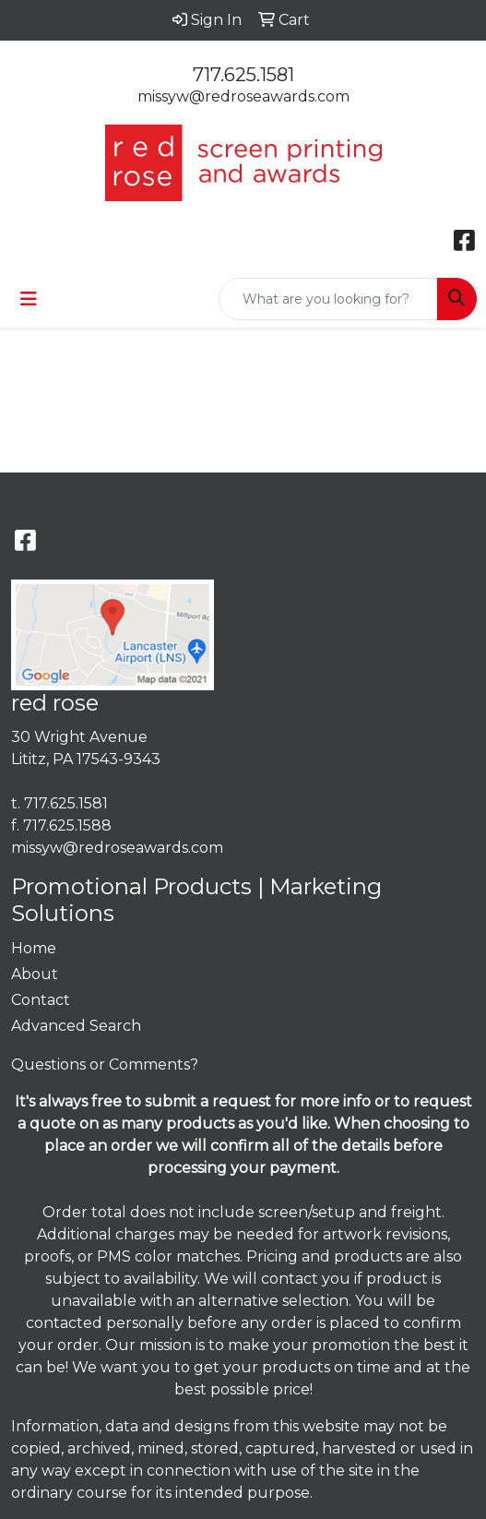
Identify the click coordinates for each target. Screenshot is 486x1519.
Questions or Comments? (104, 1064)
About (34, 974)
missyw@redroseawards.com (243, 96)
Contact (40, 1000)
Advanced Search (76, 1026)
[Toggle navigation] (28, 299)
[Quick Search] (328, 299)
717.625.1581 (243, 75)
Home (33, 948)
